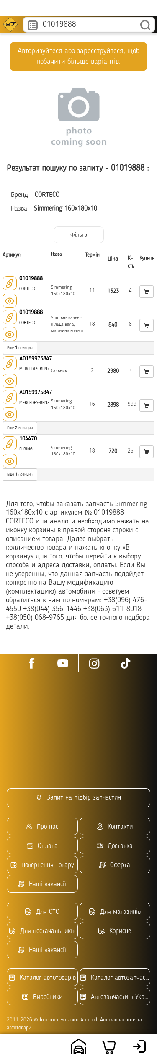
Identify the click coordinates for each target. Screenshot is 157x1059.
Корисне (114, 931)
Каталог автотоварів (42, 977)
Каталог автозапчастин (115, 977)
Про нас (42, 826)
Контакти (115, 826)
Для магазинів (115, 912)
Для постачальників (42, 931)
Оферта (114, 865)
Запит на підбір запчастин (78, 797)
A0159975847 (35, 359)
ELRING (26, 449)
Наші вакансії (42, 884)
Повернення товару (42, 865)
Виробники (42, 997)
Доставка (115, 846)
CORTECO (27, 289)
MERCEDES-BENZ (34, 369)
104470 (28, 439)
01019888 (31, 279)
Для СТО (42, 912)
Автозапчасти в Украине (115, 997)
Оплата (42, 846)
